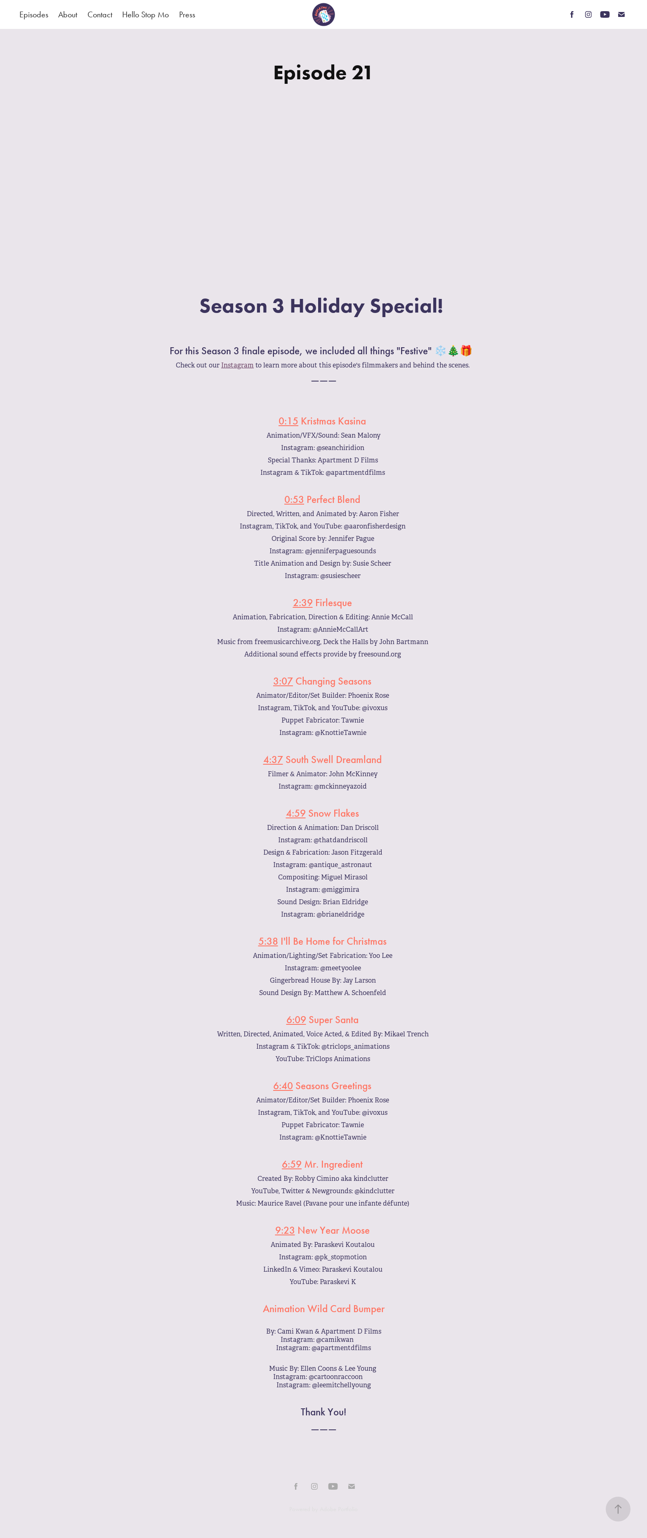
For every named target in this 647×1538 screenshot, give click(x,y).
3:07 (283, 681)
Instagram (237, 365)
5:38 (268, 941)
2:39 (303, 603)
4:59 (296, 813)
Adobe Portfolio (339, 1509)
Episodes (33, 14)
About (67, 14)
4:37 (273, 760)
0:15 (288, 421)
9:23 (285, 1230)
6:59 (292, 1164)
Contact (99, 14)
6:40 (283, 1086)
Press (187, 14)
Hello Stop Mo (145, 14)
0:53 (294, 499)
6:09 (296, 1020)
